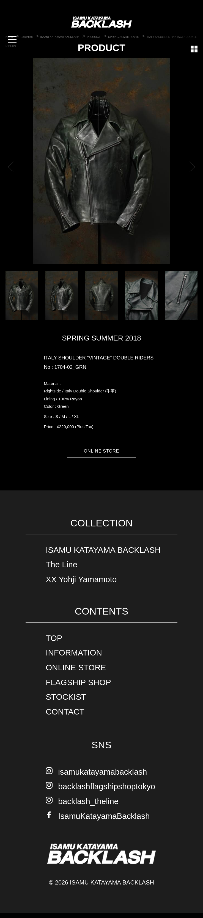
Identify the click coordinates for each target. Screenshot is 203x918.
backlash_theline (88, 806)
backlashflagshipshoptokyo (106, 791)
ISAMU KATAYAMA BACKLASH (103, 554)
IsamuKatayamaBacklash (104, 820)
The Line (61, 569)
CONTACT (65, 716)
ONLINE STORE (101, 451)
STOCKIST (66, 701)
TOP (54, 642)
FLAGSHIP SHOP (78, 686)
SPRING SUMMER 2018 (101, 338)
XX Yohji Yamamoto (81, 584)
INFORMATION (74, 657)
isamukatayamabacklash (102, 776)
